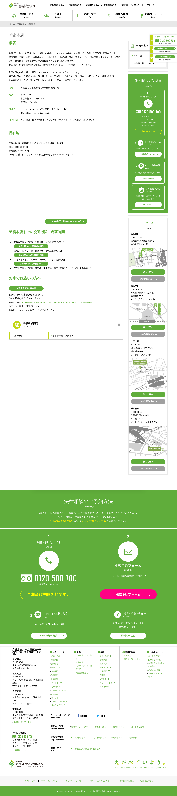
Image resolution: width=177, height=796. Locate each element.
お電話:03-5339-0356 (61, 520)
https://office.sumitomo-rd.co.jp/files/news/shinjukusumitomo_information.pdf (57, 302)
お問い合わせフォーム (94, 520)
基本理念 (17, 335)
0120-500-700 (151, 111)
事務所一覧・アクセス (62, 335)
